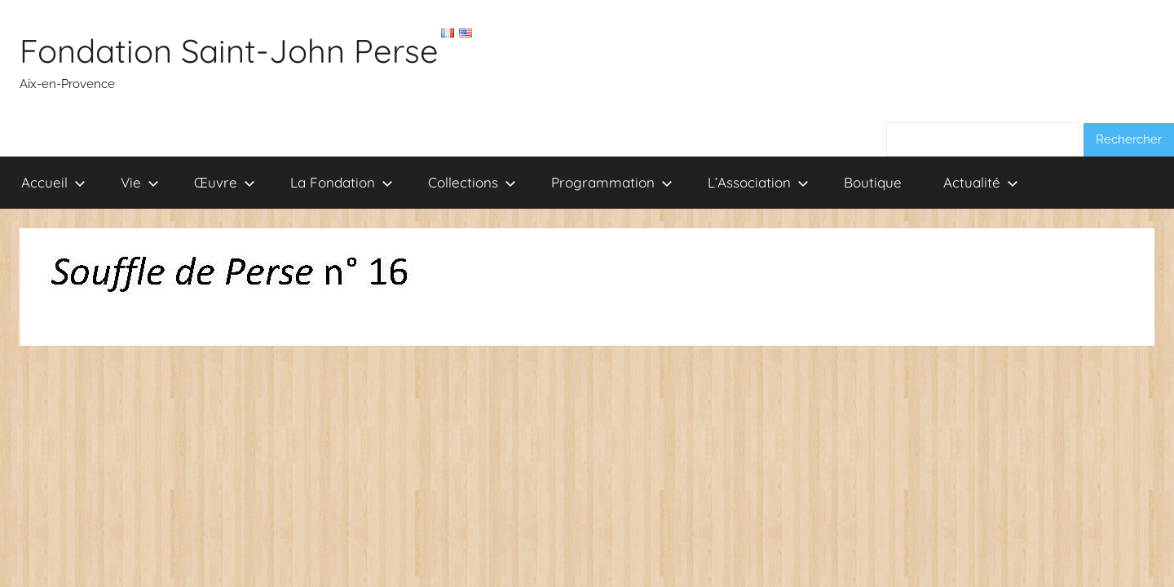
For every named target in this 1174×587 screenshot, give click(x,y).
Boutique (873, 182)
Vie (140, 182)
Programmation (612, 182)
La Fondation (341, 182)
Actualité (980, 182)
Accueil (53, 182)
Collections (472, 182)
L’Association (758, 182)
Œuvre (224, 182)
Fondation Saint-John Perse (229, 50)
